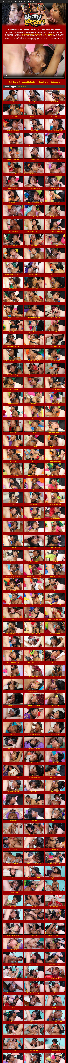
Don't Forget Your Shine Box (12, 633)
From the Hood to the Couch (55, 130)
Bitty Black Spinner (13, 863)
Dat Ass (34, 892)
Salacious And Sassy (13, 705)
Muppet (13, 504)
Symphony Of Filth (13, 188)
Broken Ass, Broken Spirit (55, 863)
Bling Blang (34, 820)
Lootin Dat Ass (55, 102)
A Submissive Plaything (34, 317)
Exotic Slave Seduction (55, 303)
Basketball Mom (13, 490)
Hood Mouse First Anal (13, 720)
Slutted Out (55, 375)
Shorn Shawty (55, 748)
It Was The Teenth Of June (55, 906)
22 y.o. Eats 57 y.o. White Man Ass (34, 863)
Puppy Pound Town (55, 317)
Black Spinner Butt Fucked (34, 576)
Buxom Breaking (12, 921)
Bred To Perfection (55, 547)
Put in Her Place (55, 145)
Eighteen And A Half (34, 921)
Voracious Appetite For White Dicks (13, 245)
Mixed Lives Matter (13, 950)
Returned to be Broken (13, 130)
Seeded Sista (55, 561)
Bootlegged (34, 791)
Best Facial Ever (13, 461)
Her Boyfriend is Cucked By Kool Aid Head (55, 605)
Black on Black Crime (34, 1)
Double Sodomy (34, 1050)
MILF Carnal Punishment (12, 332)
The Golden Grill (55, 1007)
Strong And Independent (12, 389)
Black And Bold (55, 288)
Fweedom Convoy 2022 (34, 777)
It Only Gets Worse (34, 590)
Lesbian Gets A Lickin (55, 993)
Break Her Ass (55, 1036)
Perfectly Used (55, 188)
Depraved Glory (55, 245)
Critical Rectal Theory (34, 849)
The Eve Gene (12, 1007)
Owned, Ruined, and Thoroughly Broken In (34, 231)
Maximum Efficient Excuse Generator (55, 935)
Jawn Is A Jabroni (55, 791)
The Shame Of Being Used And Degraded (13, 274)
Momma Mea (55, 849)
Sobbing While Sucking (34, 835)
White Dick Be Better (55, 763)
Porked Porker (34, 720)
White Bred (13, 619)
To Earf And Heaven (55, 1050)
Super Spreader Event (55, 892)
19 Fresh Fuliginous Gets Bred (34, 533)
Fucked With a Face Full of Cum (55, 475)
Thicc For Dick (12, 561)
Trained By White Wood (34, 1036)
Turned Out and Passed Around (34, 202)
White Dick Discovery (12, 892)
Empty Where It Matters (34, 145)
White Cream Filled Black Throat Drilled (55, 461)
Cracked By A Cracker (55, 676)
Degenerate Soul (55, 260)
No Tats (13, 1021)
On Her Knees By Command (13, 217)
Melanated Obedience (34, 705)
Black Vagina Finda (55, 346)
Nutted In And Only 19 (34, 561)
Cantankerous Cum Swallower (55, 964)
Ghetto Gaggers (8, 1)
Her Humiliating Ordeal (34, 188)
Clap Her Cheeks (13, 547)
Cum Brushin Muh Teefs (12, 791)
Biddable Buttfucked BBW (34, 648)
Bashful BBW (34, 447)
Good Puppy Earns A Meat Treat (34, 662)
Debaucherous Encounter (34, 245)
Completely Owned (55, 217)
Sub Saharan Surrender (34, 676)
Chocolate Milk (55, 705)
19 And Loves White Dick (34, 734)
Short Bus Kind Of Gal (34, 878)
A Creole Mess (13, 202)
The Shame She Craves (13, 173)
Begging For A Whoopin (55, 576)
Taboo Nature (34, 288)
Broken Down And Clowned (34, 763)
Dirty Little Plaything (34, 260)
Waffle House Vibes (34, 504)
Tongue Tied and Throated (55, 116)
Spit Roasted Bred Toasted (34, 475)
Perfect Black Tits (12, 748)
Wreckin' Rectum (13, 288)
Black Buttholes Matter (34, 547)
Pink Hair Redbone (55, 518)
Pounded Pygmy (55, 720)
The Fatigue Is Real (34, 159)
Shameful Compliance (34, 274)
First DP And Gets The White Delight (13, 447)
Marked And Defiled (34, 217)
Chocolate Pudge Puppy (55, 360)
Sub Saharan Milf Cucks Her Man (34, 605)
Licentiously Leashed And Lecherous (13, 662)
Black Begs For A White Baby (55, 490)
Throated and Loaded (13, 116)
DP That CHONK (13, 1050)
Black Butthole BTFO (12, 533)
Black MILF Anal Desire (34, 360)
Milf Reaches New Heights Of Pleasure (13, 346)
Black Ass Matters (34, 964)
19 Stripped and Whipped (34, 518)
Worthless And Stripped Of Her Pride (34, 173)
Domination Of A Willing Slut (12, 260)
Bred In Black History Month (55, 389)
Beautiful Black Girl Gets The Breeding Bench (55, 432)
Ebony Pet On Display (34, 633)
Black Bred (13, 590)
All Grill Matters (13, 806)
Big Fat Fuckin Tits (55, 447)
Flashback (12, 648)
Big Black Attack (55, 878)
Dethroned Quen (55, 202)
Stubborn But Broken (13, 993)
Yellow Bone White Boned (13, 145)
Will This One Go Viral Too (34, 375)
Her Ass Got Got (13, 964)
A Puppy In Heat (34, 346)
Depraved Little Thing (55, 173)
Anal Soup (55, 648)
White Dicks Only (12, 691)
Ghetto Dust (34, 935)
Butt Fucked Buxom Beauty (55, 662)
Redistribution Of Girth (34, 748)
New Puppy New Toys (34, 418)
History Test (34, 978)
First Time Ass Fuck (55, 734)
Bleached (55, 835)
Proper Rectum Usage (13, 375)
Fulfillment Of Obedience (13, 303)
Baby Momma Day (13, 518)
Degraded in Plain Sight (13, 159)
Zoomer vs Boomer (55, 633)
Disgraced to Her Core (55, 159)
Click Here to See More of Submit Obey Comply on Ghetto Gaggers (34, 82)
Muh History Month (55, 777)
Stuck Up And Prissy (34, 1021)
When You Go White (55, 921)
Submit (34, 461)
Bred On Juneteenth (34, 490)
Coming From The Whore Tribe (34, 332)
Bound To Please (55, 274)
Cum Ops (13, 102)
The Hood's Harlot (34, 102)
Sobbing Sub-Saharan (13, 777)
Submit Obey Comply (12, 763)
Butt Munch (13, 432)
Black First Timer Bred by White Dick (55, 504)
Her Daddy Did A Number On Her (34, 619)
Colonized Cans (13, 820)
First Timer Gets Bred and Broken (55, 533)
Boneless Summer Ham (34, 691)
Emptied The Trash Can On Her (55, 1021)
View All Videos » (22, 86)
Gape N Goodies (13, 906)
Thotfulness (34, 432)
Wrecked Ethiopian (13, 734)
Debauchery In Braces (13, 317)
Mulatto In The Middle (13, 935)
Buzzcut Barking (55, 418)
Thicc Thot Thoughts (12, 849)
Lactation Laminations (13, 835)
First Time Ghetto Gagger (34, 993)
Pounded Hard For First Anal (13, 576)
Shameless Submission (55, 332)
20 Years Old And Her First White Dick (55, 619)
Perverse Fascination (12, 231)
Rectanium (55, 820)
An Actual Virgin (34, 906)
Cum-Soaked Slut (34, 130)
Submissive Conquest (34, 303)
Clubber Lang (12, 605)
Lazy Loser (55, 950)
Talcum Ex (34, 950)
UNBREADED (12, 676)
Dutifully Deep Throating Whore (12, 360)
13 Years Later (34, 806)
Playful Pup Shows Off (13, 418)
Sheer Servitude (34, 389)
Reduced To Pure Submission (55, 231)
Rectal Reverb (55, 403)
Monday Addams (34, 116)
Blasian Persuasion (13, 878)
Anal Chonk (55, 691)
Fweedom (34, 1007)
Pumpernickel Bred (13, 403)
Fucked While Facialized (13, 475)
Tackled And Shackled (55, 806)
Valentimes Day (55, 978)
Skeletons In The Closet (55, 590)
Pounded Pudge (13, 978)
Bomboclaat (13, 1036)
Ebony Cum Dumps (20, 1)
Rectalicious (34, 403)
